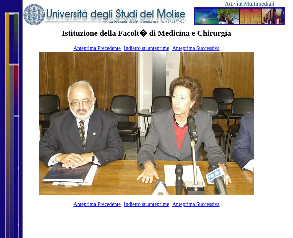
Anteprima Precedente (97, 48)
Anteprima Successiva (196, 48)
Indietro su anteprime (146, 48)
